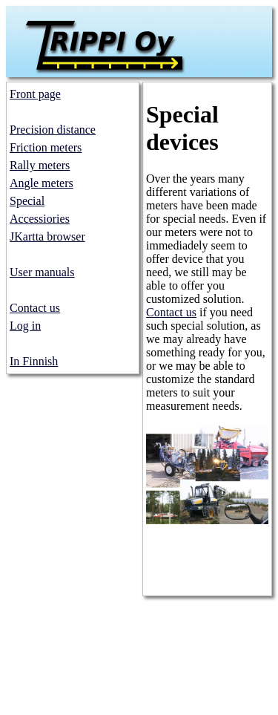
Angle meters (41, 183)
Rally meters (40, 165)
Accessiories (40, 218)
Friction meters (46, 147)
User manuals (42, 272)
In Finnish (34, 361)
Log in (25, 325)
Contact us (35, 307)
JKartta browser (47, 236)
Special (27, 201)
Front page (35, 94)
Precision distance (53, 129)
